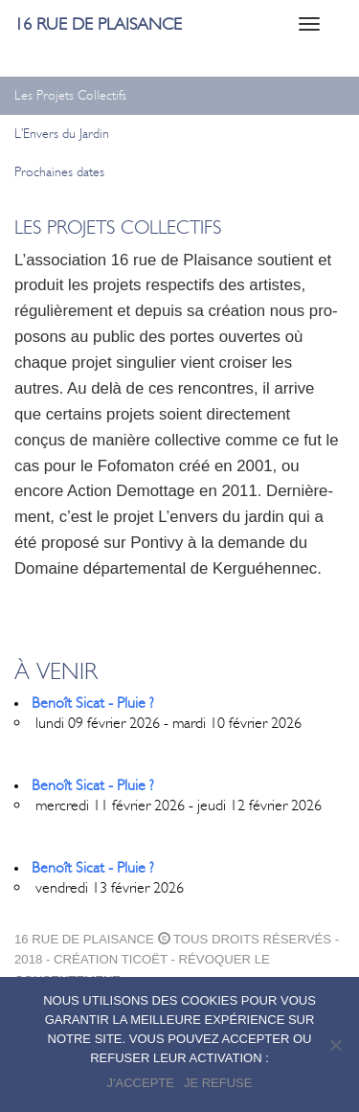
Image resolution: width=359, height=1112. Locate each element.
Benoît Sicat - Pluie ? (93, 702)
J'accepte (140, 1083)
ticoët (145, 959)
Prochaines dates (59, 172)
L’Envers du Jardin (61, 133)
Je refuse (218, 1083)
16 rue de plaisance (98, 23)
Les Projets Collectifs (70, 95)
